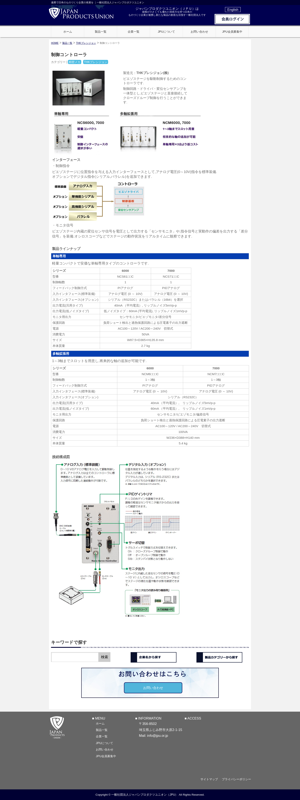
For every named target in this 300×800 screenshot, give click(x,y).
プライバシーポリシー (236, 779)
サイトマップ (209, 779)
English (232, 9)
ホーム (100, 723)
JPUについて (104, 742)
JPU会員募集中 (106, 756)
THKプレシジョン (86, 43)
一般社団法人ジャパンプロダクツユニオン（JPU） (144, 794)
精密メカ (74, 62)
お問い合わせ (153, 688)
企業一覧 (102, 736)
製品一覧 (102, 729)
